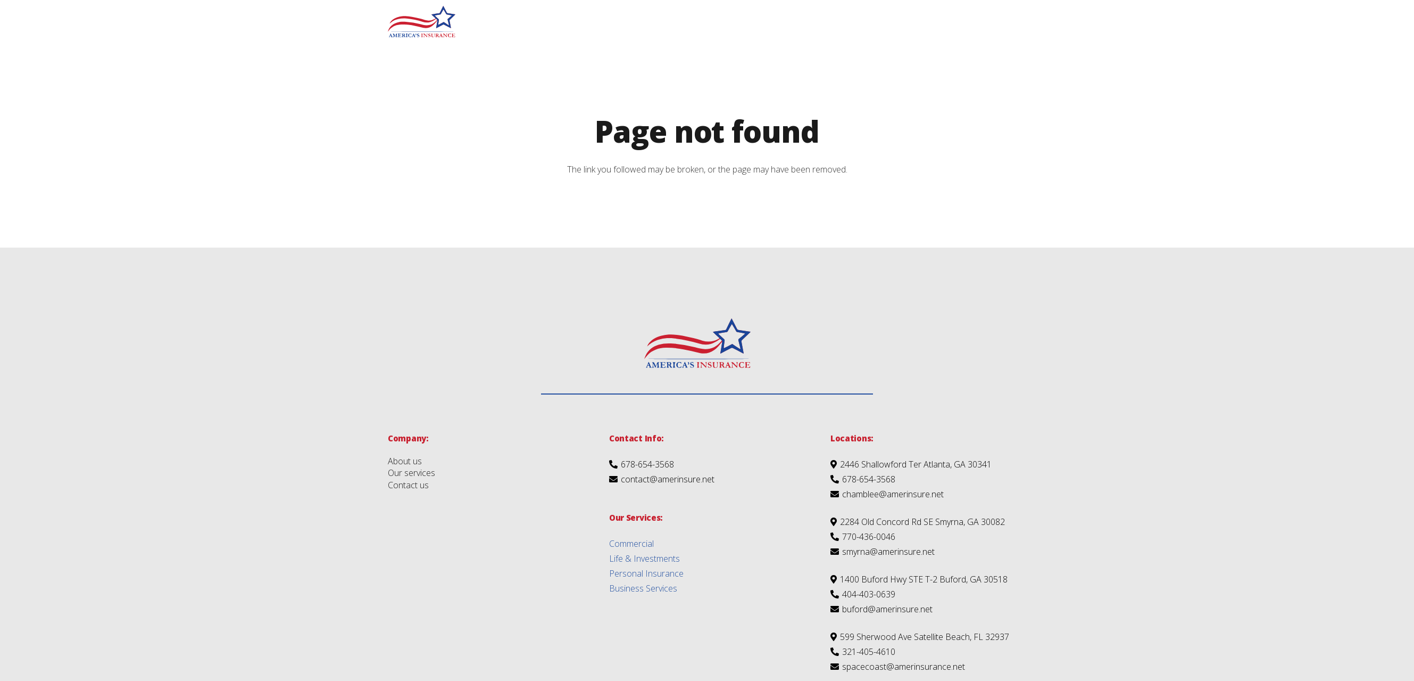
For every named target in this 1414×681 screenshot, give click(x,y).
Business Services (643, 588)
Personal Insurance (646, 573)
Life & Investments (644, 558)
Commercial (631, 543)
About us (405, 461)
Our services (411, 473)
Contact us (408, 485)
